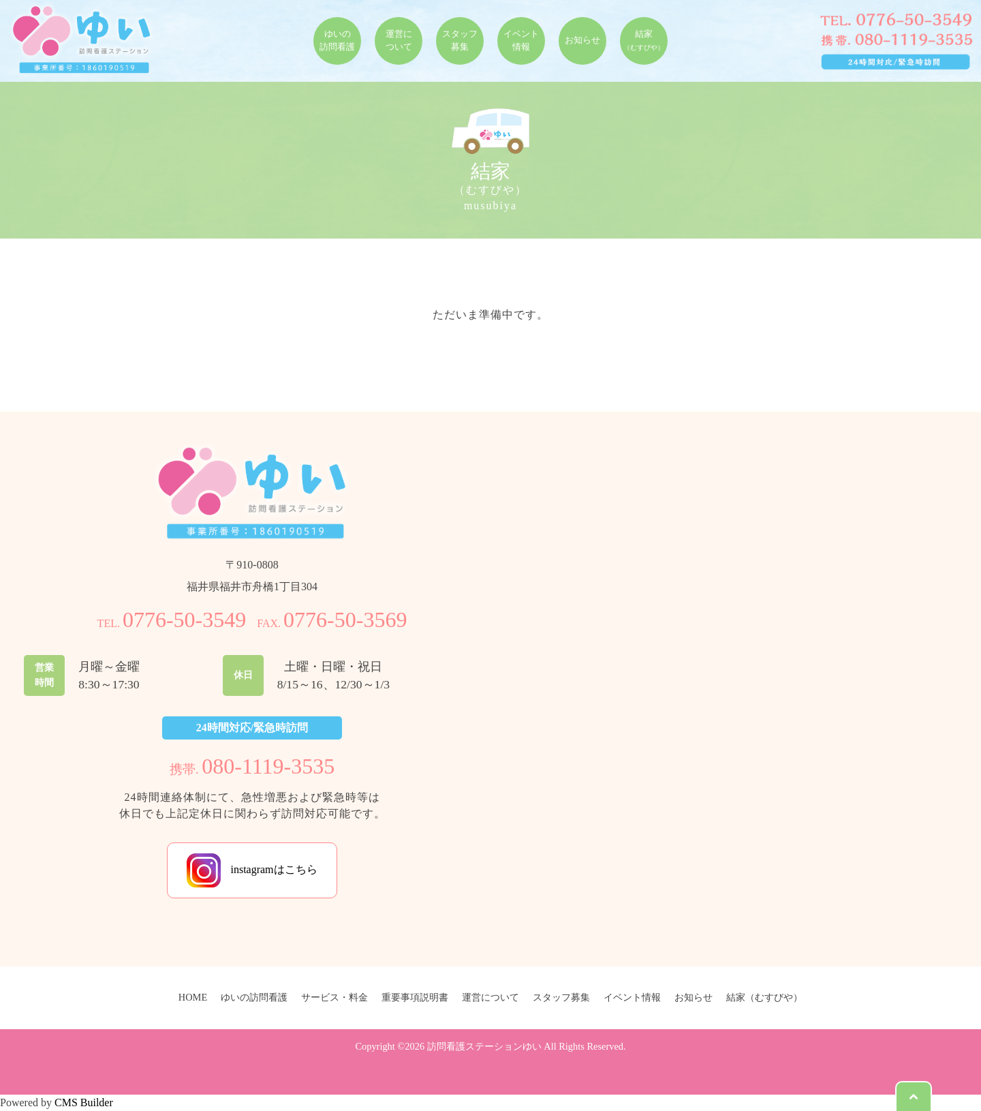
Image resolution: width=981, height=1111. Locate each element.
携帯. (252, 769)
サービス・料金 (334, 997)
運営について (490, 997)
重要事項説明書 (415, 997)
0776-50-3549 (184, 619)
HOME (192, 997)
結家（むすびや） (764, 997)
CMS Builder (83, 1102)
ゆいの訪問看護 (254, 997)
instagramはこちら (252, 870)
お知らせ (693, 997)
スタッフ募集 (561, 997)
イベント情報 (632, 997)
